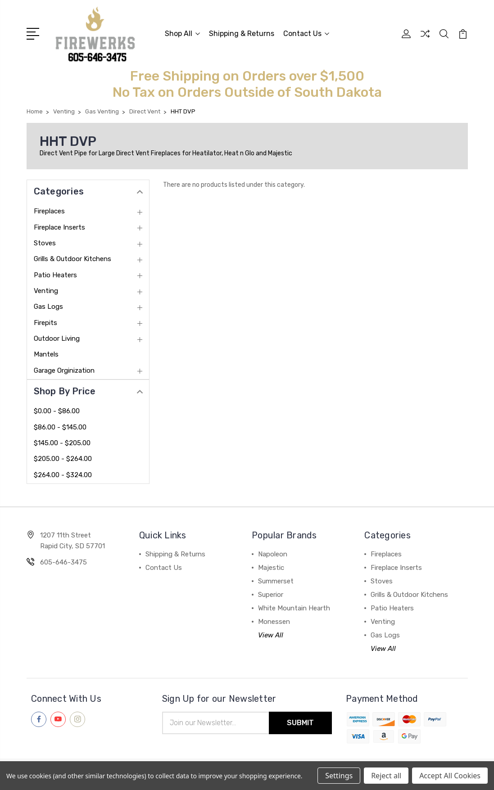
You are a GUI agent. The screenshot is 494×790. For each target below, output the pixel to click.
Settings (339, 776)
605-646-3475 (63, 562)
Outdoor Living (57, 338)
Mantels (46, 354)
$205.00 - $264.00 (63, 459)
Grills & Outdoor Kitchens (72, 259)
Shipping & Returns (241, 33)
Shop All (182, 33)
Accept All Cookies (449, 776)
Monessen (274, 622)
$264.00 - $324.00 (63, 475)
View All (270, 635)
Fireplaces (49, 211)
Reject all (386, 776)
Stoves (45, 243)
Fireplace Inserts (59, 227)
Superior (270, 595)
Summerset (276, 581)
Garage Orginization (64, 370)
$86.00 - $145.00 (60, 427)
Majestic (271, 568)
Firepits (45, 323)
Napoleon (272, 554)
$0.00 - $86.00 (57, 411)
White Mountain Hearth (294, 608)
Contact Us (306, 33)
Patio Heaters (55, 275)
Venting (46, 291)
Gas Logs (48, 306)
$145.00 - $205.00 (62, 443)
